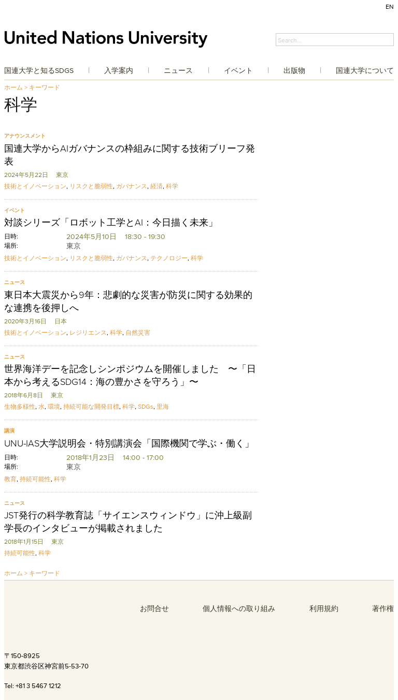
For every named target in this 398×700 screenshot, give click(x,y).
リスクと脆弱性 (91, 186)
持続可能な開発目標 (91, 406)
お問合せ (154, 608)
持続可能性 (35, 478)
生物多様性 (19, 406)
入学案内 (118, 70)
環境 (54, 406)
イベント (238, 70)
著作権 (383, 608)
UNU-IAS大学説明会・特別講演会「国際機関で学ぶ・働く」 (129, 443)
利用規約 (323, 608)
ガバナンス (131, 186)
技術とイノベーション (35, 186)
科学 (172, 186)
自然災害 (137, 332)
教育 (10, 478)
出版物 (294, 70)
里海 (163, 406)
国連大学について (365, 70)
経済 (156, 186)
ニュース (178, 70)
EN (390, 6)
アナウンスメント (25, 136)
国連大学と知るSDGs (39, 70)
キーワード (44, 87)
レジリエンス (88, 332)
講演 (9, 431)
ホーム (13, 87)
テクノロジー (169, 258)
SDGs (145, 406)
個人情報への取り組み (239, 608)
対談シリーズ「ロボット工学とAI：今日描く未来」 (111, 222)
